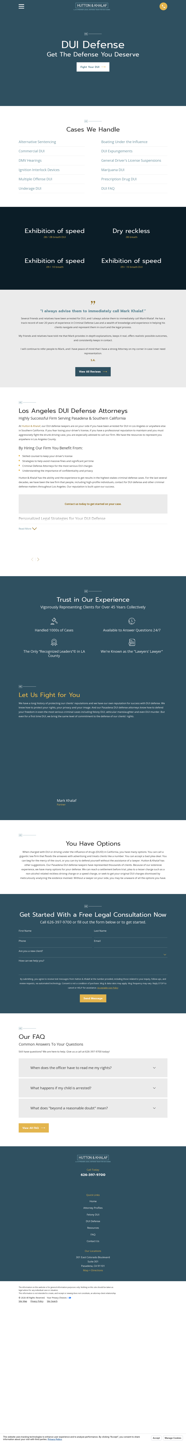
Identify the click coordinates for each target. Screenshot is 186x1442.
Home (93, 1201)
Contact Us (93, 1241)
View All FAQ (33, 1129)
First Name (25, 931)
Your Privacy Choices (59, 1298)
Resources (93, 1228)
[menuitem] (23, 1302)
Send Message (93, 999)
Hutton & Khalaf (31, 426)
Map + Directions (93, 1271)
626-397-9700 (93, 1175)
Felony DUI (93, 1215)
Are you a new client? (31, 951)
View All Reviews (93, 372)
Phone (22, 941)
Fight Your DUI (93, 67)
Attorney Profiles (93, 1208)
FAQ (93, 1235)
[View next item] (38, 560)
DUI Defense (93, 1221)
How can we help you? (31, 961)
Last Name (100, 931)
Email (97, 941)
